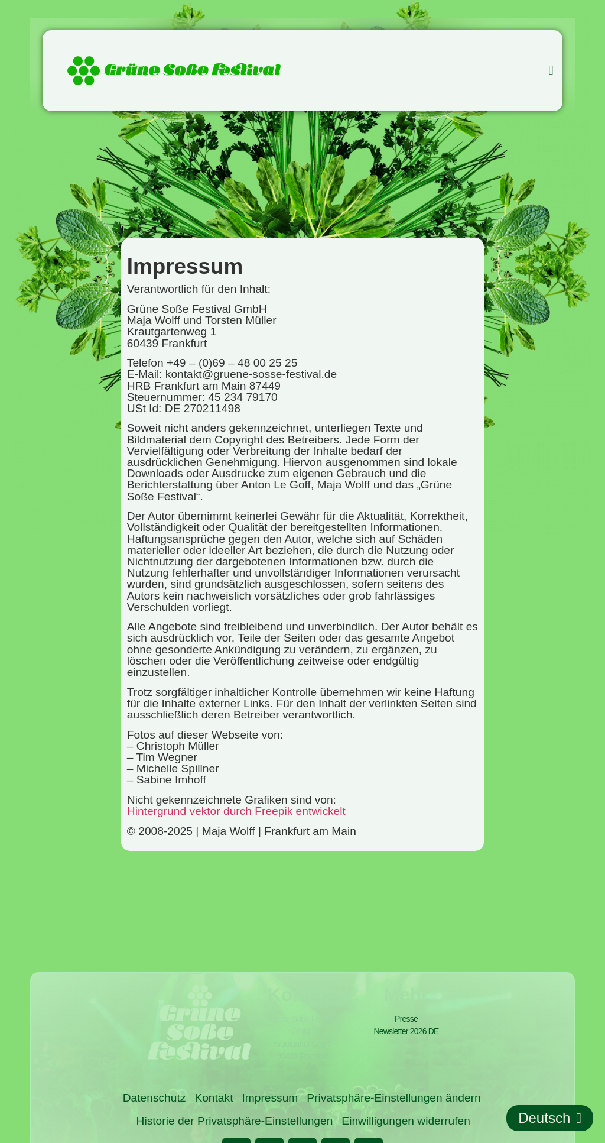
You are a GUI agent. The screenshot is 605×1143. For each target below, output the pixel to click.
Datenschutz (154, 1098)
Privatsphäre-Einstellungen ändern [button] (393, 1098)
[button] (551, 70)
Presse (406, 1019)
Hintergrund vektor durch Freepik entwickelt (236, 811)
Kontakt (213, 1098)
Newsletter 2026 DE (405, 1031)
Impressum (270, 1098)
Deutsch (549, 1118)
